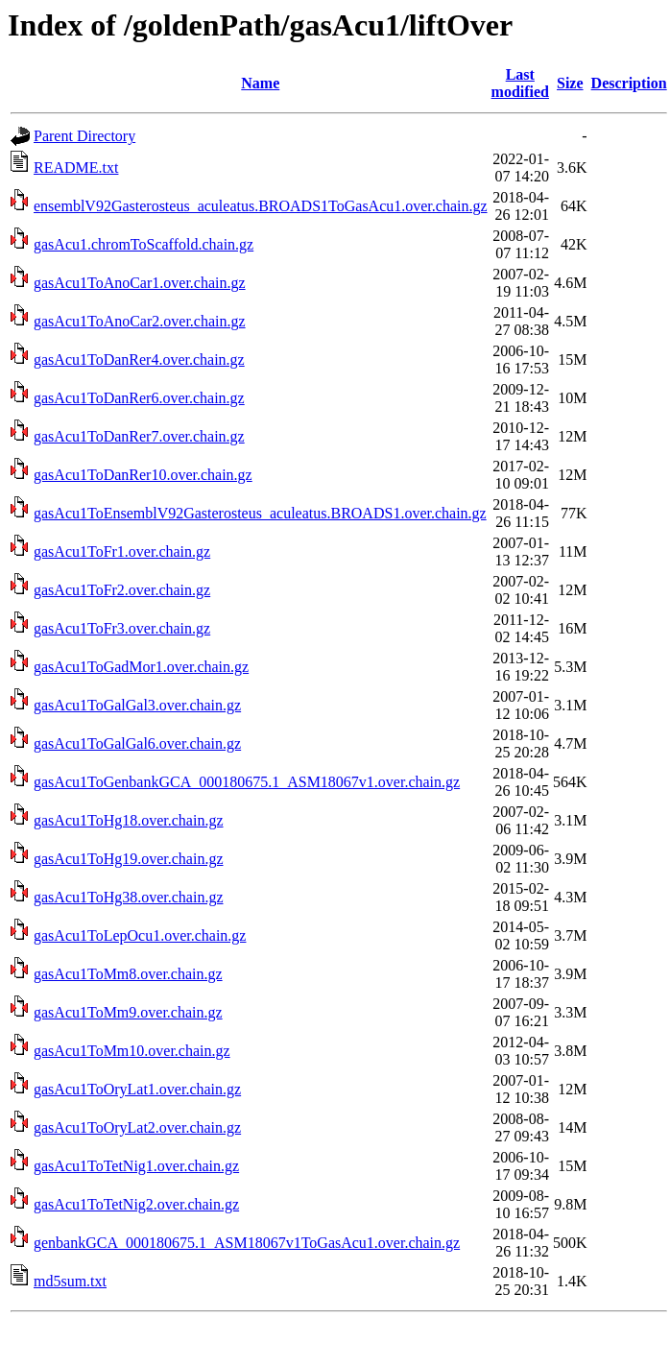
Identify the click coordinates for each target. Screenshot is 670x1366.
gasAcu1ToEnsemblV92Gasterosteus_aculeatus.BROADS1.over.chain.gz (260, 513)
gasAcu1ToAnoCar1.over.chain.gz (140, 283)
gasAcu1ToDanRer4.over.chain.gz (139, 359)
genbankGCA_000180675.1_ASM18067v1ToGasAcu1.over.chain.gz (247, 1242)
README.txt (76, 167)
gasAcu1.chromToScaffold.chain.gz (143, 244)
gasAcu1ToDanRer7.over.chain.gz (139, 436)
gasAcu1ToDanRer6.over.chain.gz (139, 398)
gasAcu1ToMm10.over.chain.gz (132, 1050)
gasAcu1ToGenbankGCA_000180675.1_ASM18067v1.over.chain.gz (247, 782)
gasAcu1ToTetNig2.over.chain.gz (136, 1204)
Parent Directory (84, 136)
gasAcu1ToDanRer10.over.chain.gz (143, 475)
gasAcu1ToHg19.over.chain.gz (129, 859)
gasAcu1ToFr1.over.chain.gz (122, 551)
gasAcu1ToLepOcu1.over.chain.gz (140, 935)
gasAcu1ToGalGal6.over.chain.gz (137, 743)
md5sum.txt (70, 1281)
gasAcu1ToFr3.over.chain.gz (122, 628)
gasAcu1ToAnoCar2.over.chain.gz (140, 321)
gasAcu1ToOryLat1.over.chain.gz (137, 1089)
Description (629, 83)
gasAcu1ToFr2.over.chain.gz (122, 590)
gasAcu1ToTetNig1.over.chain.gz (136, 1166)
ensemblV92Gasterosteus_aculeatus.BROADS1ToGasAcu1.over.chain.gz (261, 206)
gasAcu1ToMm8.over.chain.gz (128, 974)
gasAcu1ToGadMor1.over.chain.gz (141, 667)
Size (570, 83)
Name (260, 83)
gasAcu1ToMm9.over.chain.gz (128, 1012)
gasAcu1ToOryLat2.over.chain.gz (137, 1127)
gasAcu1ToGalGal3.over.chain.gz (137, 705)
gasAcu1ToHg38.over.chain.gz (129, 897)
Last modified (520, 83)
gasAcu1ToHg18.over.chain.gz (129, 820)
